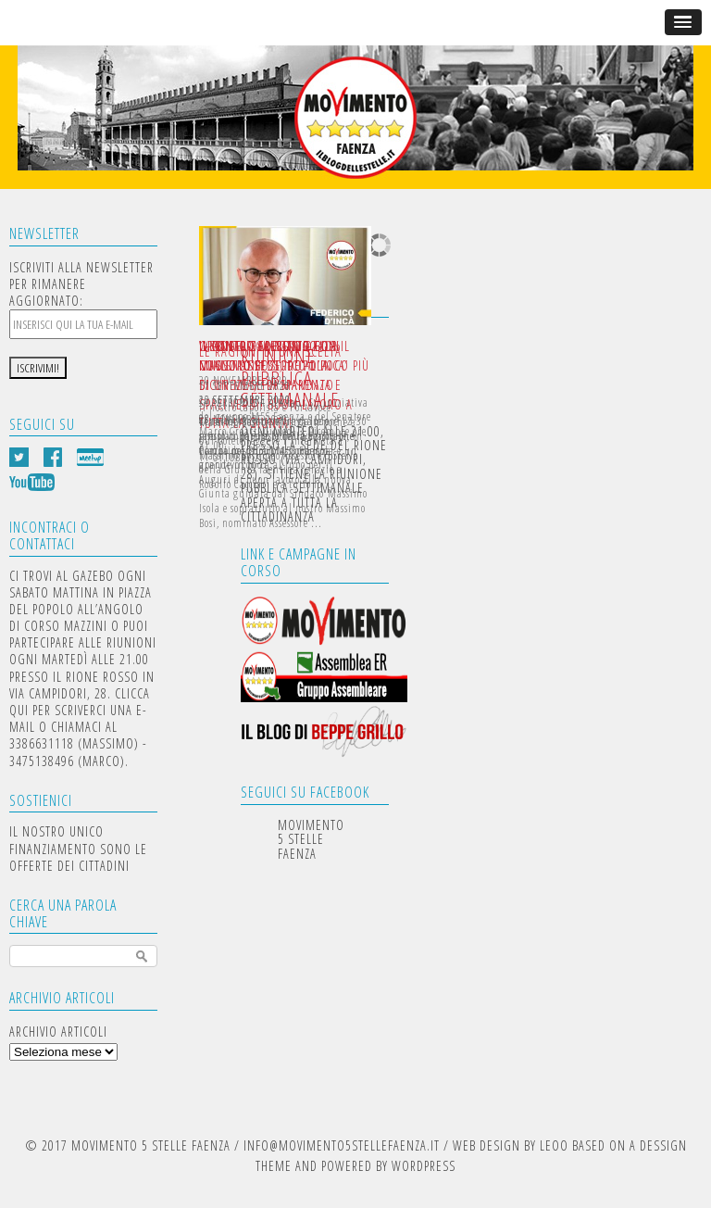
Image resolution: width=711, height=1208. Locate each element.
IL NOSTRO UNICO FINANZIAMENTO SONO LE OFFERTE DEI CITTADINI (78, 848)
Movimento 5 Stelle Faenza (311, 839)
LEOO (554, 1145)
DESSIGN (663, 1145)
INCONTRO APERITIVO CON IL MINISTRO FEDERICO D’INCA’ (274, 355)
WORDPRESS (423, 1166)
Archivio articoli (58, 1031)
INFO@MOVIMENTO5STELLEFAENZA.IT (341, 1145)
